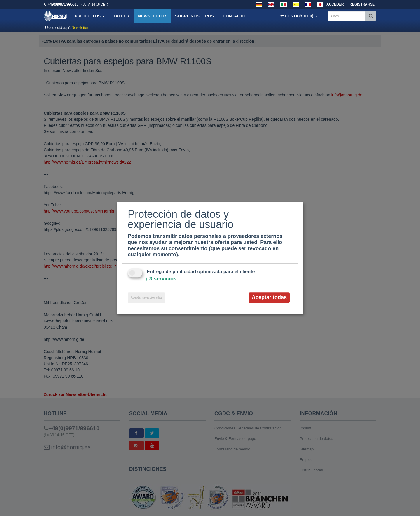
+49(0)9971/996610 (63, 4)
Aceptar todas (269, 297)
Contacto (234, 16)
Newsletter (152, 16)
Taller (121, 16)
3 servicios (160, 279)
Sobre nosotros (194, 16)
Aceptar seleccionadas (146, 297)
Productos (90, 16)
